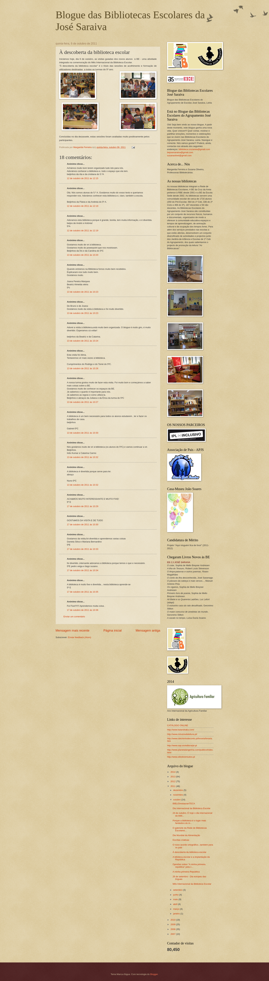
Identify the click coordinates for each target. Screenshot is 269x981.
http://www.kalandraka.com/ (180, 729)
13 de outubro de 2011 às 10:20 (82, 255)
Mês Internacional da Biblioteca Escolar (192, 884)
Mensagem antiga (148, 630)
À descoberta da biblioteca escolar (189, 852)
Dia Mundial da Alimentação (186, 835)
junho (176, 894)
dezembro (178, 790)
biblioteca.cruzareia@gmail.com (194, 149)
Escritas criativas (181, 840)
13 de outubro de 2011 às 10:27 (82, 402)
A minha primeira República (186, 871)
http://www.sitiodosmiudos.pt (181, 757)
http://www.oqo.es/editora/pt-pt (182, 745)
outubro (177, 799)
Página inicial (112, 630)
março (176, 909)
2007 (173, 934)
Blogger (154, 974)
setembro (178, 890)
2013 (173, 776)
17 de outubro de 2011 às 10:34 (82, 570)
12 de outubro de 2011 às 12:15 (82, 178)
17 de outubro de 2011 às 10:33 (82, 549)
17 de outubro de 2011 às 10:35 (82, 592)
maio (175, 899)
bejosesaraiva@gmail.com (180, 152)
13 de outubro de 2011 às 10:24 (82, 340)
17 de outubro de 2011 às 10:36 (82, 610)
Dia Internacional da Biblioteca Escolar (191, 808)
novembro (178, 794)
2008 (173, 929)
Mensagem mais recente (72, 630)
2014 (173, 772)
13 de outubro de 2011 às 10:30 (82, 433)
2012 (173, 781)
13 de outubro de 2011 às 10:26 (82, 368)
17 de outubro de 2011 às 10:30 (82, 524)
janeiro (176, 913)
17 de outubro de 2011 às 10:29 (82, 506)
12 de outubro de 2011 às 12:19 (82, 206)
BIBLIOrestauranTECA (184, 803)
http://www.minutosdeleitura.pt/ (182, 734)
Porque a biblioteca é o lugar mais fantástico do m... (189, 821)
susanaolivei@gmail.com (179, 155)
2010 (173, 919)
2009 (173, 924)
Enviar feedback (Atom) (79, 637)
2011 (173, 786)
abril (175, 904)
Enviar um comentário (74, 616)
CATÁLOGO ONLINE (177, 725)
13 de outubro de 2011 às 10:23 (82, 292)
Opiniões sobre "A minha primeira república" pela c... (189, 865)
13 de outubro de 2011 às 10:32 (82, 457)
